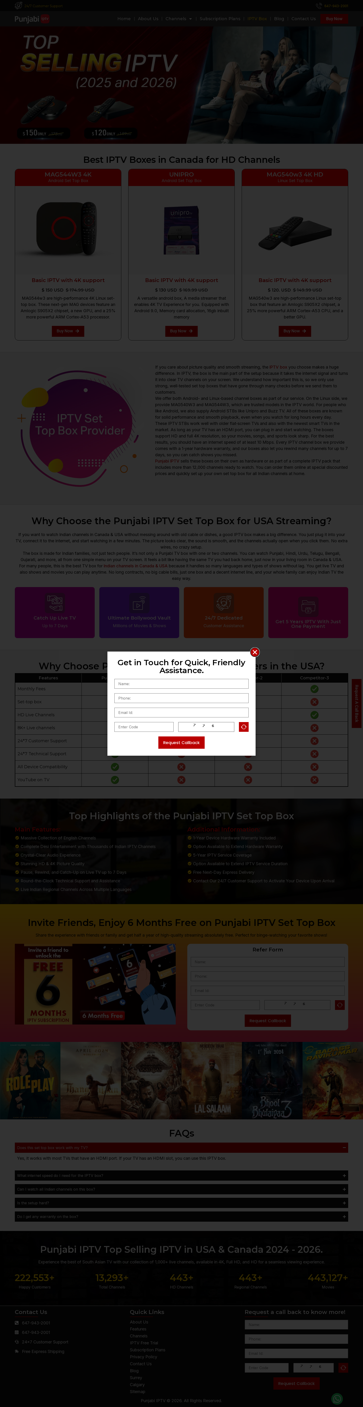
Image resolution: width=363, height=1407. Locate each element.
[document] (181, 703)
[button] (255, 652)
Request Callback (181, 742)
